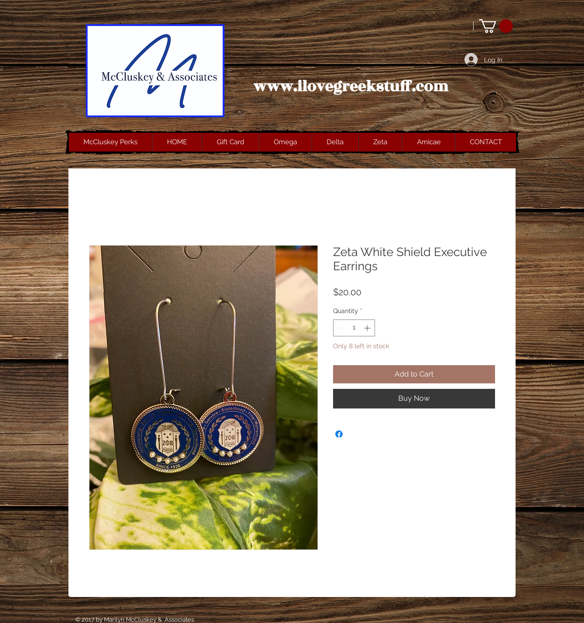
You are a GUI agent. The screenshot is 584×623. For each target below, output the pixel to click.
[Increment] (368, 328)
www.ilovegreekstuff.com (350, 86)
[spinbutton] (354, 328)
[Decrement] (340, 328)
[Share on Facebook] (339, 434)
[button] (496, 26)
